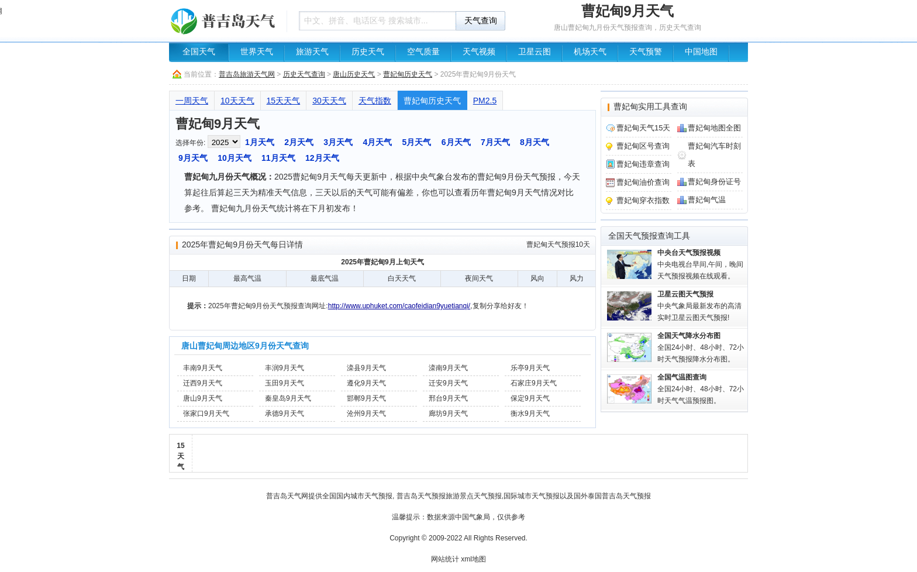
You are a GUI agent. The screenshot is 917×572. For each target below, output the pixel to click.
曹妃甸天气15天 (643, 127)
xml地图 (473, 559)
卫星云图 (534, 51)
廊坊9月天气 (448, 413)
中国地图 (701, 51)
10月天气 (234, 158)
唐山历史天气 (354, 74)
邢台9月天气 (448, 398)
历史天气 (367, 51)
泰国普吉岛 (605, 496)
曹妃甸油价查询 (643, 182)
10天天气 (237, 100)
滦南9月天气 (448, 368)
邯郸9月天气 (366, 398)
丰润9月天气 (284, 368)
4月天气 (377, 142)
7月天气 (495, 142)
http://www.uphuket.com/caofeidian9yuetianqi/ (399, 306)
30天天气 (329, 100)
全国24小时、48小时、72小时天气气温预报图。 (700, 389)
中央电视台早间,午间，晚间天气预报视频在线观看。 (700, 264)
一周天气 (191, 100)
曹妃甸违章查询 (643, 164)
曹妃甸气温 (707, 199)
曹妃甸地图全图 (714, 127)
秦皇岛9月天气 (288, 398)
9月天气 (193, 158)
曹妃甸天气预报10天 (558, 244)
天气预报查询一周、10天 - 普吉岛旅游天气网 (224, 20)
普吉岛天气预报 (421, 496)
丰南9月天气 (202, 368)
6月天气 (456, 142)
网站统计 (445, 559)
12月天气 (322, 158)
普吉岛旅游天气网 (247, 74)
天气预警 (645, 51)
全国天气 (198, 51)
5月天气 (417, 142)
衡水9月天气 (530, 413)
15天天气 (284, 100)
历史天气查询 (304, 74)
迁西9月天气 (202, 383)
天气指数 (374, 100)
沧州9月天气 (366, 413)
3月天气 (338, 142)
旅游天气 (312, 51)
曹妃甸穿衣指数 (643, 200)
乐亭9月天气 (530, 368)
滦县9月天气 (366, 368)
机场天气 (590, 51)
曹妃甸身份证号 (714, 181)
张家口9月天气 (206, 413)
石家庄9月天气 (534, 383)
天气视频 (479, 51)
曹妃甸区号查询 (643, 146)
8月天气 (534, 142)
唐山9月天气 (202, 398)
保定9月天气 (530, 398)
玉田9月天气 (284, 383)
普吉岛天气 (283, 496)
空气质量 (423, 51)
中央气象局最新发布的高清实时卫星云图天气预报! (699, 306)
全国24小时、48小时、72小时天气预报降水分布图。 (700, 347)
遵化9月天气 (366, 383)
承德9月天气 (284, 413)
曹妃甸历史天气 (407, 74)
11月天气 (278, 158)
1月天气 (259, 142)
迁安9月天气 (448, 383)
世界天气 (256, 51)
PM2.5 (485, 100)
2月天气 (298, 142)
